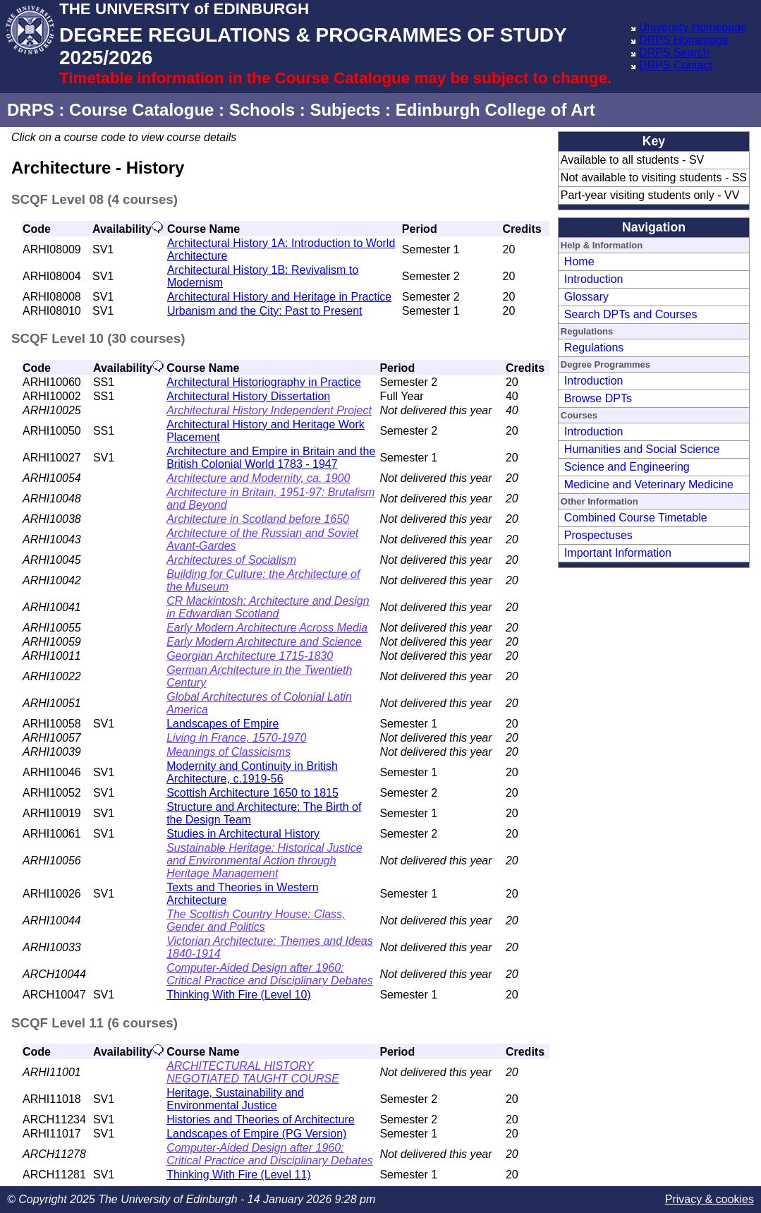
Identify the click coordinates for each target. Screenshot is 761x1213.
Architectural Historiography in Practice (263, 382)
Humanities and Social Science (642, 449)
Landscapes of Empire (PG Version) (256, 1134)
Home (579, 261)
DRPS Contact (675, 65)
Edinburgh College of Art (495, 109)
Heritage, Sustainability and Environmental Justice (235, 1099)
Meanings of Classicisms (228, 752)
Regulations (594, 348)
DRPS (30, 109)
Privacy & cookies (709, 1199)
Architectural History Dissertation (248, 396)
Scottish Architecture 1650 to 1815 (252, 793)
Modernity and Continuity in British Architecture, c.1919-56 (252, 772)
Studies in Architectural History (242, 834)
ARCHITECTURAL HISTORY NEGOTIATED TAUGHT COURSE (252, 1072)
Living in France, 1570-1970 (236, 738)
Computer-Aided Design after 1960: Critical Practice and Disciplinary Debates (269, 974)
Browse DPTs (598, 398)
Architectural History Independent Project (269, 410)
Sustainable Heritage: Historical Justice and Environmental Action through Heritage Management (264, 860)
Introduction (593, 279)
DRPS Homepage (684, 40)
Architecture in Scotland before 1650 (257, 519)
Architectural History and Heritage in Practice (279, 297)
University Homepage (693, 27)
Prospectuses (598, 535)
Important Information (617, 553)
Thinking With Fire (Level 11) (238, 1175)
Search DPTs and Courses (631, 314)
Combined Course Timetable (635, 518)
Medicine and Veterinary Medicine (648, 484)
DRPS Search (674, 53)
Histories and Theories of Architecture (260, 1120)
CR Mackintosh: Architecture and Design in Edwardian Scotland (268, 607)
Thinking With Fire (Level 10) (238, 995)
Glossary (586, 297)
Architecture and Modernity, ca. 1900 (258, 478)
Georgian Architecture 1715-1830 (249, 656)
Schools (262, 109)
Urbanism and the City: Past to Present (265, 311)
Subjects (345, 109)
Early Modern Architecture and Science (264, 642)
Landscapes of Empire (222, 724)
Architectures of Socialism (231, 560)
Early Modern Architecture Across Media (266, 628)
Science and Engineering (627, 467)
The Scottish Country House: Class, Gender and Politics (255, 920)
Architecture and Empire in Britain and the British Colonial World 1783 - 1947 (270, 457)
